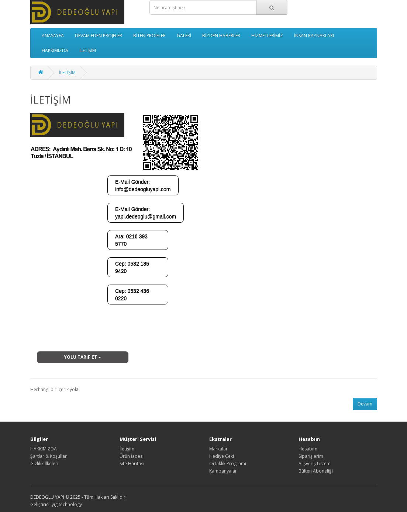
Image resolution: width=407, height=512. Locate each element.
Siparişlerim (311, 456)
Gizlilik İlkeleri (44, 463)
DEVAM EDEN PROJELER (98, 35)
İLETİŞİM (87, 50)
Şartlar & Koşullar (48, 456)
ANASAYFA (53, 35)
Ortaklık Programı (227, 463)
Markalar (218, 449)
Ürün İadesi (132, 456)
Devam (365, 404)
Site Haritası (132, 463)
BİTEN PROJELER (149, 35)
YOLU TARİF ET (82, 357)
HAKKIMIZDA (55, 50)
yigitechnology (67, 504)
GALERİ (184, 35)
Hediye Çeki (221, 456)
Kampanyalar (223, 471)
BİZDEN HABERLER (221, 35)
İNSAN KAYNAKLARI (314, 35)
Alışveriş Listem (315, 463)
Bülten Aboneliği (316, 471)
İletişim (127, 449)
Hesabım (308, 449)
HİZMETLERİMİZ (267, 35)
